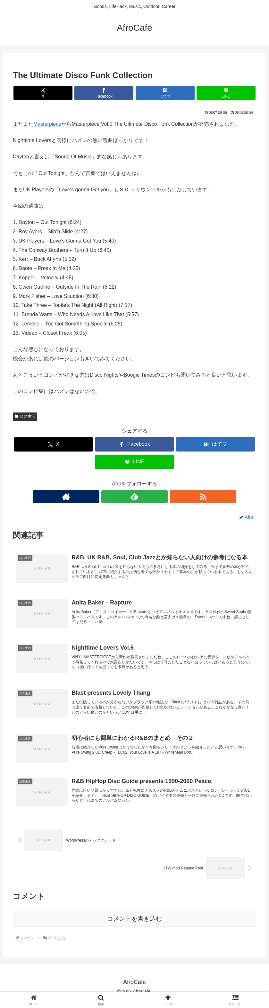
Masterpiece (47, 124)
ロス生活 (25, 416)
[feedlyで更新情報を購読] (134, 496)
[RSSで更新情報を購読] (149, 496)
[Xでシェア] (73, 93)
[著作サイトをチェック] (119, 496)
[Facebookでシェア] (114, 93)
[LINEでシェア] (195, 93)
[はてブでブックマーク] (155, 93)
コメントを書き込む (134, 926)
